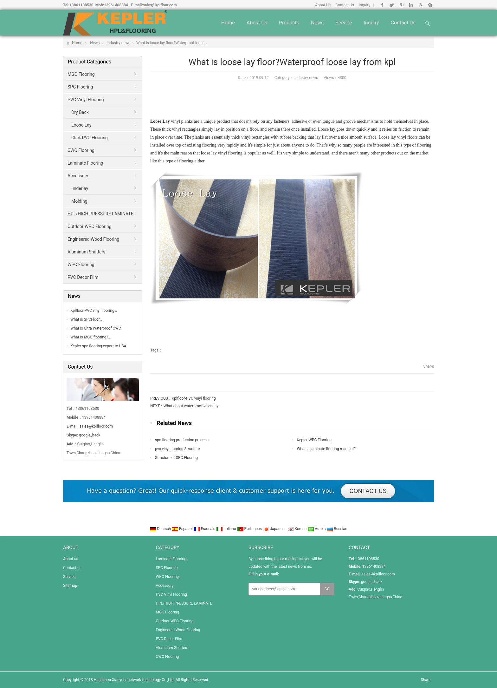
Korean (297, 529)
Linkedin (411, 5)
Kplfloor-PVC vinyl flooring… (93, 310)
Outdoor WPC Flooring (90, 226)
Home (228, 23)
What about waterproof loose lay (191, 406)
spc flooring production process (182, 440)
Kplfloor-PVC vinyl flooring (194, 398)
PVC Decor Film (83, 277)
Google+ (401, 5)
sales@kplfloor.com (160, 5)
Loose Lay (160, 121)
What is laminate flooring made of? (326, 449)
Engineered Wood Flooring (93, 239)
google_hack (89, 435)
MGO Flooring (81, 74)
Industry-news (118, 43)
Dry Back (80, 112)
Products (289, 23)
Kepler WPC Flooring (314, 440)
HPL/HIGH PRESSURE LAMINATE (100, 213)
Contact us (403, 23)
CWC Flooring (81, 150)
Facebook (382, 5)
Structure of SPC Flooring (176, 457)
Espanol (183, 529)
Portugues (250, 529)
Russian (336, 529)
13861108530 (81, 5)
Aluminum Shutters (86, 251)
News (317, 23)
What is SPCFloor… (86, 319)
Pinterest (420, 5)
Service (343, 23)
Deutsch (161, 529)
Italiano (226, 529)
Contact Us (344, 5)
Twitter (392, 5)
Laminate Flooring (85, 163)
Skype (430, 5)
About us (257, 23)
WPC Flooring (81, 264)
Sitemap (70, 585)
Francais (205, 529)
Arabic (316, 529)
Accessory (78, 175)
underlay (79, 188)
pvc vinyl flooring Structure (177, 449)
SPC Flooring (80, 86)
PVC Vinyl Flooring (86, 99)
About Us (323, 5)
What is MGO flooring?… (90, 337)
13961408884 (116, 5)
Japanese (275, 529)
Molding (79, 201)
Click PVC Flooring (89, 137)
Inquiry (364, 5)
